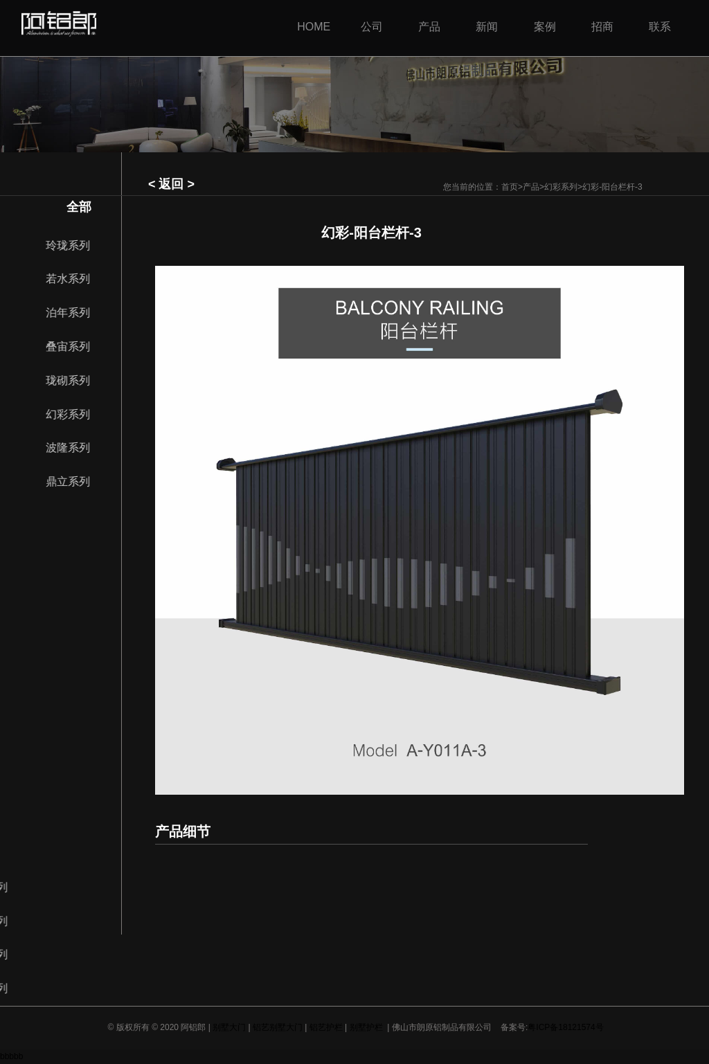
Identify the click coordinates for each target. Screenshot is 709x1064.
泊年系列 (74, 312)
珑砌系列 (74, 380)
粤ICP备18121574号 (565, 1027)
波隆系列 (74, 447)
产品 (531, 187)
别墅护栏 (366, 1027)
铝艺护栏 (326, 1027)
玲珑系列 (74, 245)
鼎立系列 (74, 481)
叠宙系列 (74, 346)
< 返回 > (171, 184)
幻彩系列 (560, 187)
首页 (509, 187)
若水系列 (74, 279)
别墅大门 (229, 1027)
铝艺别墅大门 (278, 1027)
